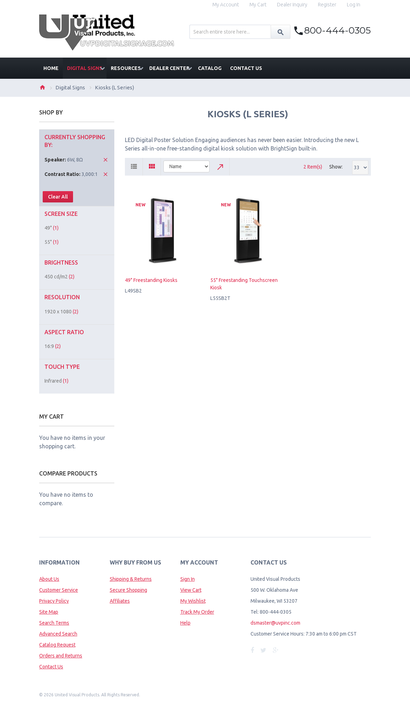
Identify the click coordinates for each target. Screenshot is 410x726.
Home (42, 87)
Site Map (48, 612)
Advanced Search (58, 634)
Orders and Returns (60, 656)
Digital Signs (70, 87)
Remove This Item (105, 159)
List (134, 167)
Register (327, 4)
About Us (49, 579)
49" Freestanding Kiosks (151, 280)
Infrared (56, 381)
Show (335, 167)
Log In (353, 4)
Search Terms (54, 623)
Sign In (187, 579)
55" (51, 242)
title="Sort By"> (186, 166)
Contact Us (51, 666)
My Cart (257, 4)
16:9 (52, 346)
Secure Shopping (128, 590)
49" (51, 228)
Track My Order (197, 612)
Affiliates (120, 601)
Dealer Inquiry (292, 4)
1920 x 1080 (61, 311)
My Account (225, 4)
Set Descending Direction (221, 167)
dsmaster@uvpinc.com (275, 623)
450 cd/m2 (59, 276)
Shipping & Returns (131, 579)
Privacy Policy (54, 601)
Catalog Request (57, 645)
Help (185, 623)
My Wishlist (193, 601)
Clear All (58, 197)
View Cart (190, 590)
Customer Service (58, 590)
